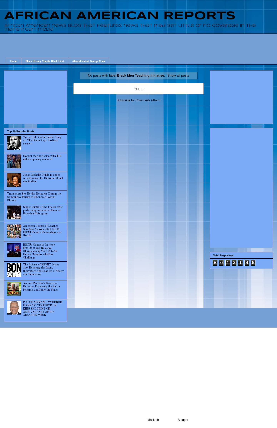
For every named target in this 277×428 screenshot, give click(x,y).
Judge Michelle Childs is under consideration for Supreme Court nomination (43, 178)
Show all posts (178, 75)
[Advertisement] (140, 42)
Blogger (183, 419)
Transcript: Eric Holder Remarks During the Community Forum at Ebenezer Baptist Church (34, 197)
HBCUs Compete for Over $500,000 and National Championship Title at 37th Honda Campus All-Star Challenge (40, 251)
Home (13, 61)
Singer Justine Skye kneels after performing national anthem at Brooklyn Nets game (43, 210)
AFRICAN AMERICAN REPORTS (120, 16)
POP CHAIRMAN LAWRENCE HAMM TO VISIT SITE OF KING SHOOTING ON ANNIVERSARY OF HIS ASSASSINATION (42, 308)
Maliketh (153, 419)
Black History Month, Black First (44, 61)
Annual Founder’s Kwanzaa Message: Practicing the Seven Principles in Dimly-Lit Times (41, 286)
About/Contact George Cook (88, 61)
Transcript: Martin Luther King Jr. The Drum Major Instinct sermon (42, 140)
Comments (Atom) (147, 100)
